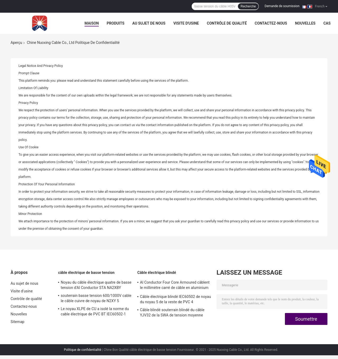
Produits (115, 23)
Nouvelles (305, 23)
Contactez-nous (271, 23)
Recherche (248, 6)
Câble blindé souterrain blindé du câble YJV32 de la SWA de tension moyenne (172, 312)
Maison (91, 23)
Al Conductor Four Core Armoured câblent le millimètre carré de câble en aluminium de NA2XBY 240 (175, 285)
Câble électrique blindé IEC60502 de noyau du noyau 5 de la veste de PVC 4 (175, 299)
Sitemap (17, 322)
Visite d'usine (186, 23)
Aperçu (16, 42)
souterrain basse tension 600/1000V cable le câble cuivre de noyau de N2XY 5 (96, 298)
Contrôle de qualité (227, 23)
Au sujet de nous (148, 23)
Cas (327, 23)
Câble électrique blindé (156, 272)
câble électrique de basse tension (86, 272)
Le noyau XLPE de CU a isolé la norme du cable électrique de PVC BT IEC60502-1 (95, 311)
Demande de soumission (282, 6)
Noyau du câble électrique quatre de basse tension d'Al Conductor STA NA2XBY (96, 285)
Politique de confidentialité (82, 350)
